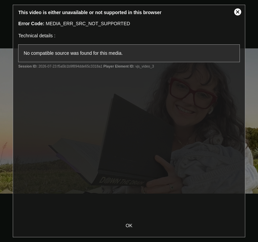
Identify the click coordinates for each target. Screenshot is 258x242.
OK (129, 225)
